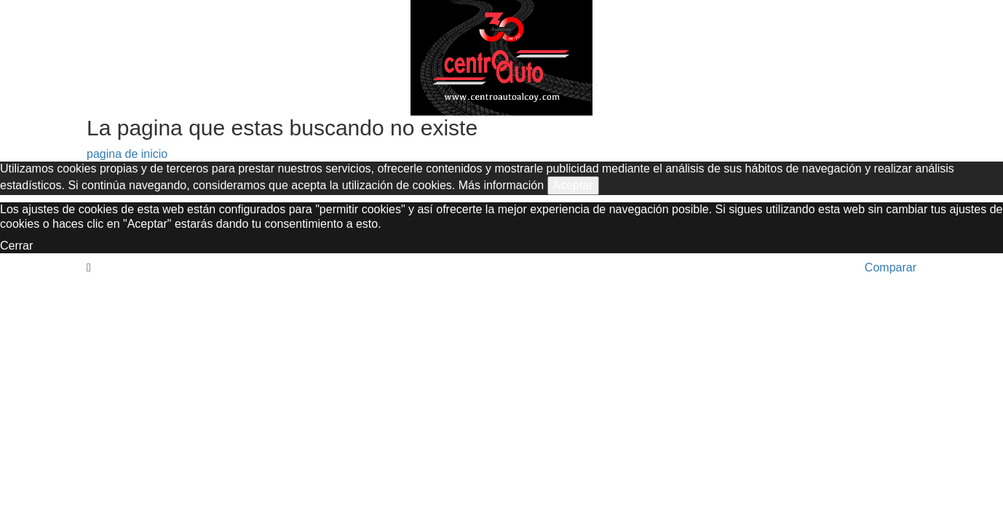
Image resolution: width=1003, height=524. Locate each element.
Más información (501, 185)
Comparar (890, 267)
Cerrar (16, 245)
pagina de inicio (127, 154)
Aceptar (573, 185)
